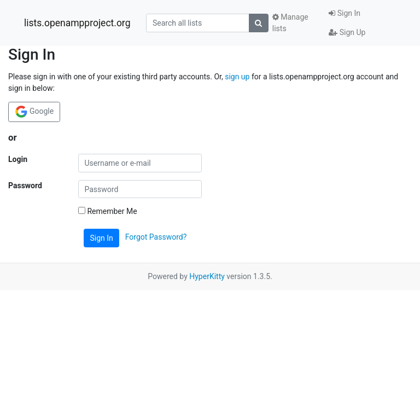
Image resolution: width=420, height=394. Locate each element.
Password (25, 185)
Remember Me (107, 211)
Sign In (344, 13)
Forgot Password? (156, 237)
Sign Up (347, 32)
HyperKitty (207, 276)
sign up (237, 76)
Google (34, 111)
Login (17, 159)
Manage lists (290, 23)
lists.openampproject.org (77, 23)
